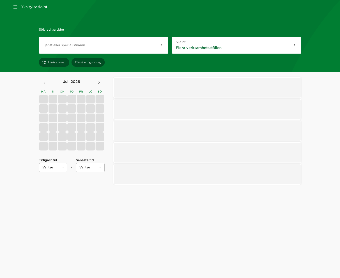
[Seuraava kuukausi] (99, 82)
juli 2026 (71, 82)
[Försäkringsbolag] (88, 62)
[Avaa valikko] (15, 7)
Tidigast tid (48, 160)
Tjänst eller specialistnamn (64, 45)
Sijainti (191, 42)
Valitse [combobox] (47, 167)
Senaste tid (85, 160)
